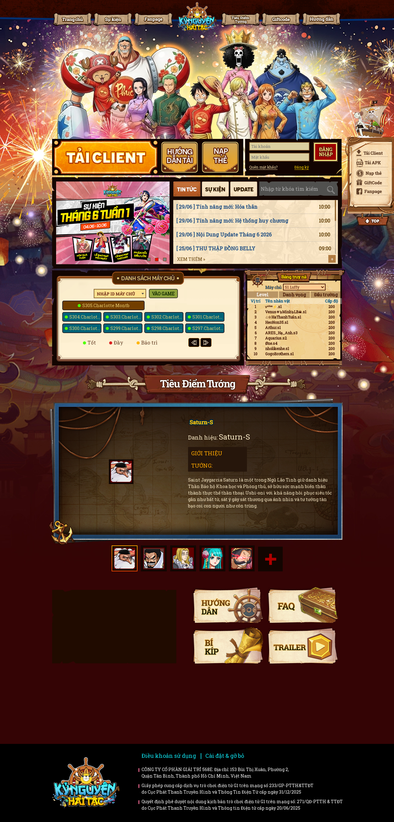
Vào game (163, 294)
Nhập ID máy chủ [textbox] (116, 294)
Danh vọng (294, 295)
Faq (303, 604)
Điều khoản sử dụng (169, 755)
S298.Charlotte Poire (167, 328)
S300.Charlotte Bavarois (85, 328)
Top (372, 219)
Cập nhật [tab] (243, 189)
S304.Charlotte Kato (85, 317)
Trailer (303, 645)
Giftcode (280, 19)
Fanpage (152, 19)
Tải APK (369, 163)
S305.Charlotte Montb (105, 305)
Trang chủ (72, 19)
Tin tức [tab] (187, 189)
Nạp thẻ (369, 173)
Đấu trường (326, 295)
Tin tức (112, 19)
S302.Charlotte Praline (167, 317)
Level (263, 295)
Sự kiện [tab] (215, 189)
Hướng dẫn (320, 19)
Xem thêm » (191, 259)
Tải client (369, 153)
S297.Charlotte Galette (208, 328)
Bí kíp (228, 645)
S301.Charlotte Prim (208, 317)
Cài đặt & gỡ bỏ (224, 755)
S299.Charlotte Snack (126, 328)
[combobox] (120, 293)
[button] (148, 259)
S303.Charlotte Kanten (126, 317)
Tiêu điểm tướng (240, 19)
